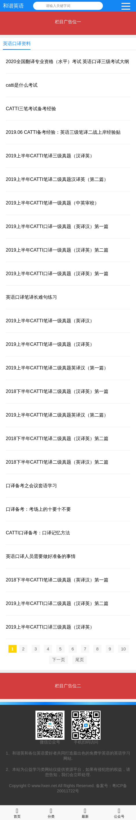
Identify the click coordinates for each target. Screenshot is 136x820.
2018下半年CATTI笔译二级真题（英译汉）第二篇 (57, 462)
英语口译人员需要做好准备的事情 (41, 556)
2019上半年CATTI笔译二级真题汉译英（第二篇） (57, 179)
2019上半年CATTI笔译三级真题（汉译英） (50, 155)
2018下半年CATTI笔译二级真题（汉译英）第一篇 (57, 391)
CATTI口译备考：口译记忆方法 (38, 532)
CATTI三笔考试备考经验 (31, 108)
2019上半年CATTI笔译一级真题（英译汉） (50, 320)
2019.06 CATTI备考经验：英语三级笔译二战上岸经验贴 (63, 132)
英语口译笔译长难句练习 (31, 297)
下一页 (58, 659)
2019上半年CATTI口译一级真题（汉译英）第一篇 (57, 273)
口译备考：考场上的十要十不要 (38, 509)
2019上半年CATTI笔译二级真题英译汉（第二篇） (57, 414)
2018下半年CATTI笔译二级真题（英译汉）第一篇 (57, 579)
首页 (17, 813)
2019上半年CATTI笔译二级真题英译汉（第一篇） (57, 367)
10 (123, 648)
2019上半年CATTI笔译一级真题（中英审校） (52, 202)
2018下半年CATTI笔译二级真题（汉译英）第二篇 (57, 438)
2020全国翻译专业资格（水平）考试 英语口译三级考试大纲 (67, 61)
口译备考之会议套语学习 (31, 485)
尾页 (79, 659)
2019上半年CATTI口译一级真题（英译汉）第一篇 (57, 226)
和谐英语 (13, 6)
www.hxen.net (44, 785)
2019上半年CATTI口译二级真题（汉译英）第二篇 (57, 603)
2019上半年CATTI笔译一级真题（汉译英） (50, 344)
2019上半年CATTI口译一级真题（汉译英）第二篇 (57, 250)
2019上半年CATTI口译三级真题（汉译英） (50, 627)
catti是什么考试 (21, 85)
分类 (51, 813)
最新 (85, 813)
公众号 (119, 813)
